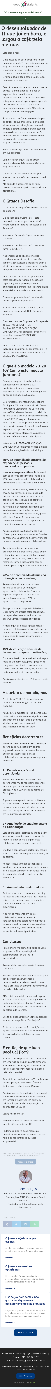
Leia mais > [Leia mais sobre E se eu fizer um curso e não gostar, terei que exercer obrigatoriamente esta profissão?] (10, 1323)
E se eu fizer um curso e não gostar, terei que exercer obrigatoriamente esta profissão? (25, 1300)
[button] (25, 19)
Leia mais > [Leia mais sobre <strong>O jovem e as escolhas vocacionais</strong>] (10, 1288)
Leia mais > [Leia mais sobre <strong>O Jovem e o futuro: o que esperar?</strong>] (10, 1258)
